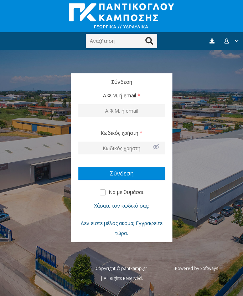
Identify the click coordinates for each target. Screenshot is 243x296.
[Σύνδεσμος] (121, 16)
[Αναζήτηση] (121, 41)
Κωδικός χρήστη (121, 132)
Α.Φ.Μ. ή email (121, 95)
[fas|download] (213, 41)
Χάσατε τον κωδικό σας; (121, 205)
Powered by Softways (196, 268)
